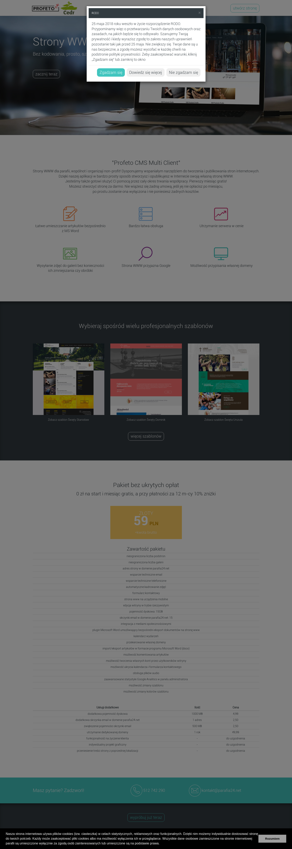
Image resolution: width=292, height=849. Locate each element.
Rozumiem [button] (272, 838)
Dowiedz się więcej (145, 72)
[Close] (199, 13)
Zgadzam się (111, 72)
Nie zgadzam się (183, 72)
